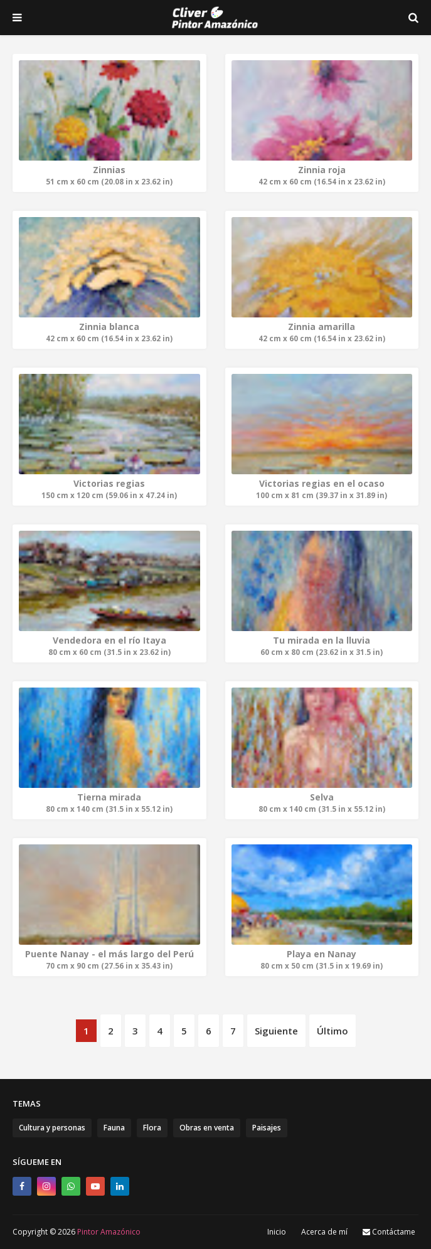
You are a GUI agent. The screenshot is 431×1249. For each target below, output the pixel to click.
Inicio (276, 1231)
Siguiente (276, 1030)
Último (332, 1030)
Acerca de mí (324, 1231)
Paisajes (266, 1127)
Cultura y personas (52, 1127)
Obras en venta (206, 1127)
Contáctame (389, 1231)
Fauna (114, 1127)
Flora (152, 1127)
